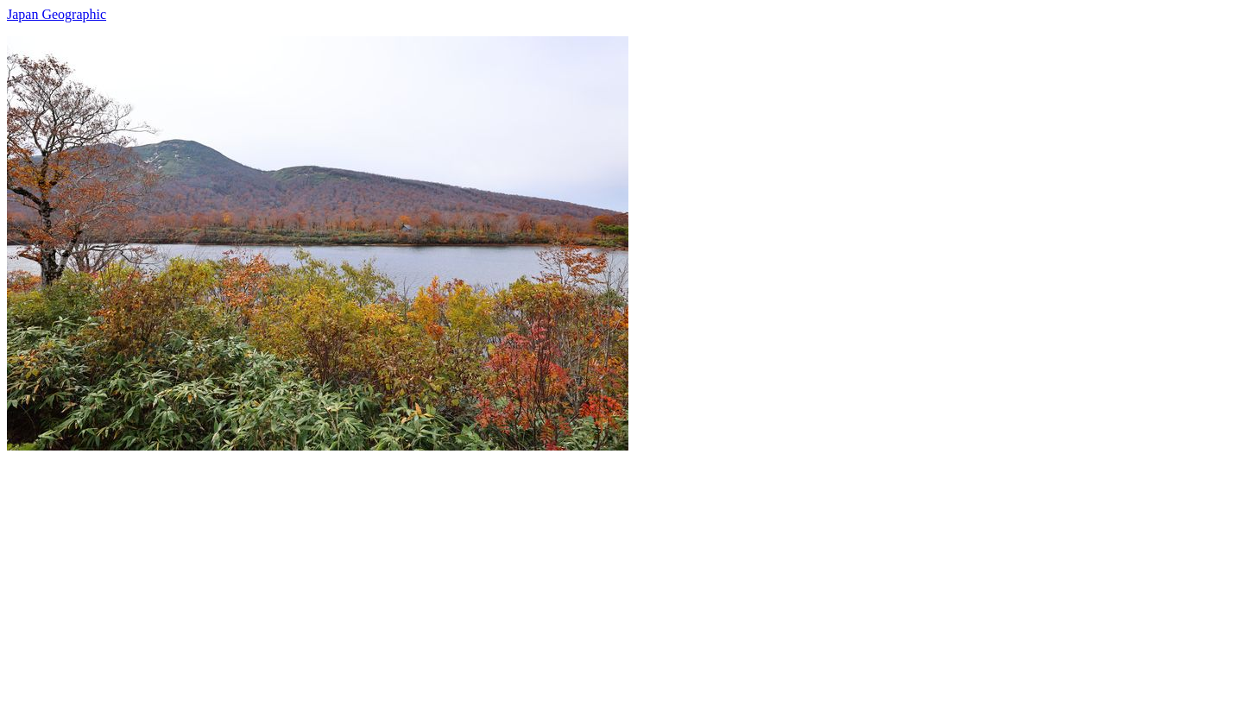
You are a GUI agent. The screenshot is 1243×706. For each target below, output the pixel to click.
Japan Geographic (56, 14)
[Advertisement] (525, 571)
